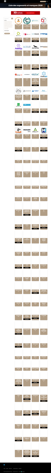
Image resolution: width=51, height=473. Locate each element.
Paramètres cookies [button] (15, 471)
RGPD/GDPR (20, 468)
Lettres (5, 20)
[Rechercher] (12, 18)
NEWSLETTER (10, 468)
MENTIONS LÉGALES (15, 468)
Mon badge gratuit (43, 1)
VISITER (4, 468)
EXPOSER (7, 468)
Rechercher (7, 33)
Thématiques (6, 30)
